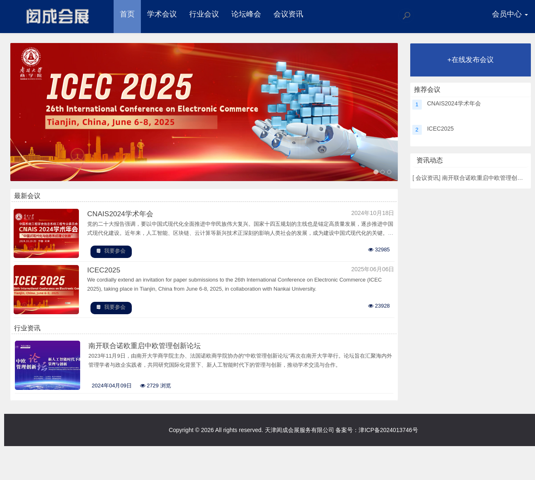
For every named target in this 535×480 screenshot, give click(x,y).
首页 (128, 14)
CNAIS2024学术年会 (122, 217)
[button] (39, 113)
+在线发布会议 (470, 60)
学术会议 (163, 14)
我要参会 (115, 254)
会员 (510, 14)
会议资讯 (289, 14)
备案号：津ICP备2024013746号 (376, 434)
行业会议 (205, 14)
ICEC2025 (104, 273)
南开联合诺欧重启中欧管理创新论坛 (148, 349)
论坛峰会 (247, 14)
